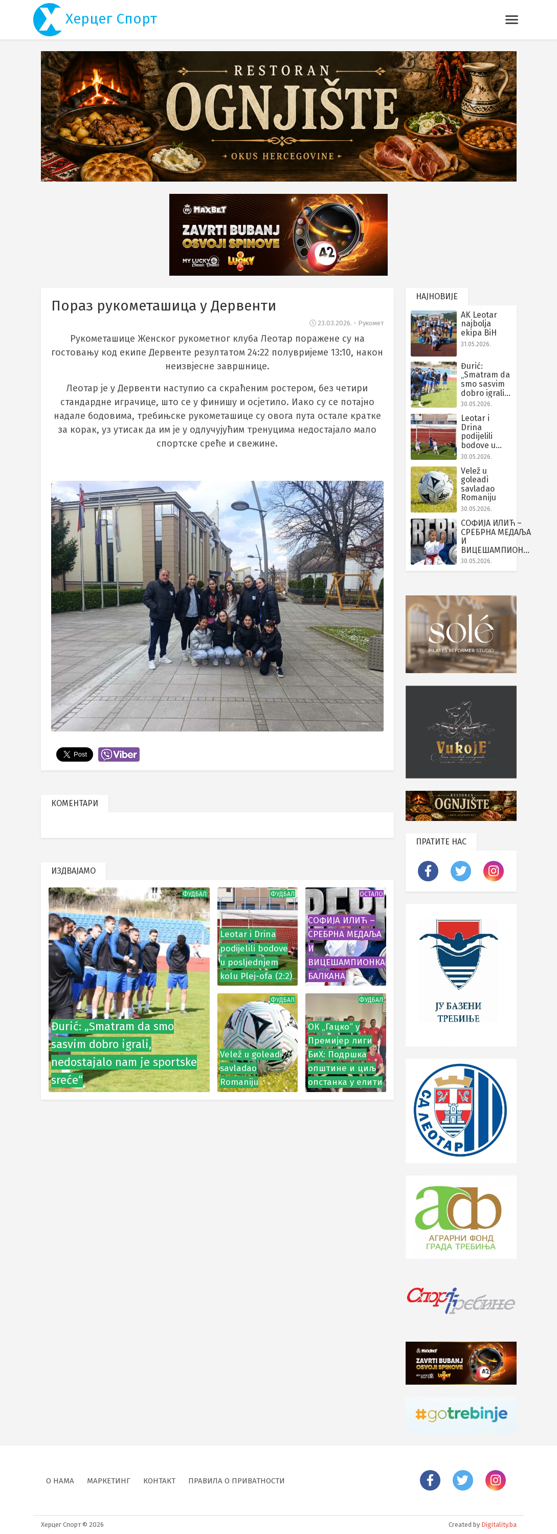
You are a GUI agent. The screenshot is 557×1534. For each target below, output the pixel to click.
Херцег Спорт (95, 19)
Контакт (159, 1480)
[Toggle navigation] (511, 20)
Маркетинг (108, 1480)
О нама (60, 1480)
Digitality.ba (499, 1524)
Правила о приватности (236, 1480)
